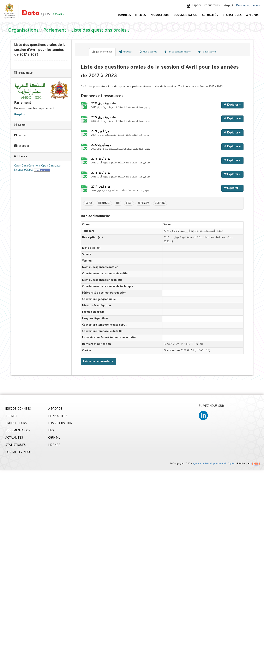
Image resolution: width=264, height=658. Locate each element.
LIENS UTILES (57, 416)
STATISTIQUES (232, 15)
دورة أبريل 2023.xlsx (103, 104)
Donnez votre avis (248, 6)
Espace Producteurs (206, 5)
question (160, 203)
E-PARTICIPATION (60, 423)
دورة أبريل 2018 (100, 173)
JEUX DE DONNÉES (18, 409)
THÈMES (11, 416)
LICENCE (54, 445)
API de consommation (177, 51)
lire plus (19, 114)
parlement (143, 203)
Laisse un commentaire (98, 361)
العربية (228, 5)
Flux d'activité (148, 51)
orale (129, 203)
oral (118, 203)
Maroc (88, 203)
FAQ (51, 431)
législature (104, 203)
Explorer (232, 105)
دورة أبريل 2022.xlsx (103, 118)
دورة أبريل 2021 (100, 132)
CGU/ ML (54, 438)
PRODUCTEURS (159, 15)
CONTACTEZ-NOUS (18, 452)
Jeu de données (102, 51)
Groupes (126, 51)
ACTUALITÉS (210, 15)
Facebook (21, 146)
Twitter (20, 135)
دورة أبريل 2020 (101, 146)
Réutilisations (207, 51)
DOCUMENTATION (185, 15)
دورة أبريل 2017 (100, 187)
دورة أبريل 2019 (100, 160)
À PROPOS (252, 15)
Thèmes (140, 15)
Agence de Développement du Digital (213, 464)
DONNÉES (124, 15)
